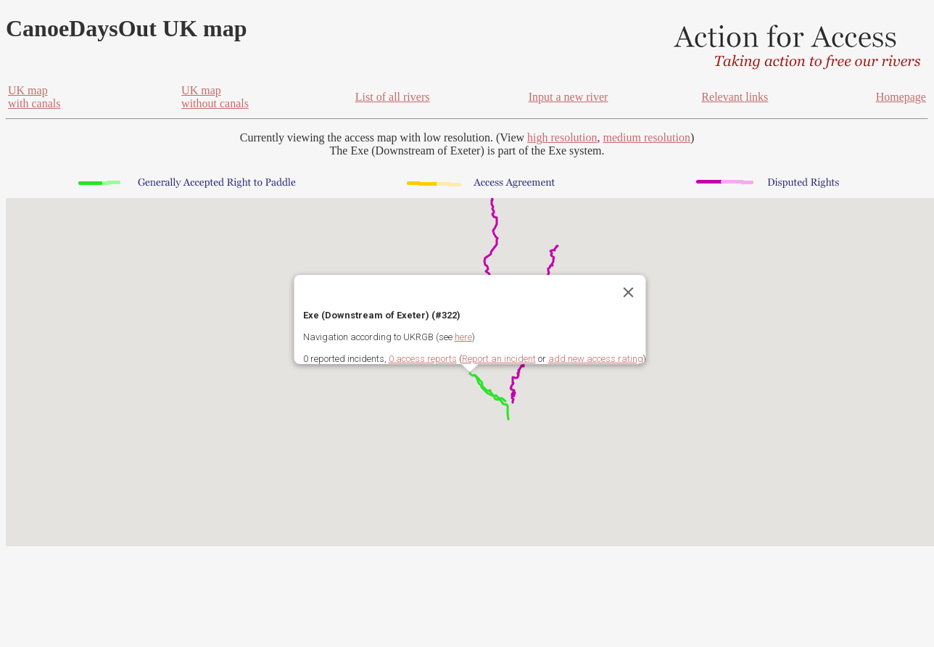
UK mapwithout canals (215, 97)
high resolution (562, 137)
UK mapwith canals (34, 97)
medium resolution (646, 137)
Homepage (901, 97)
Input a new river (568, 97)
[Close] (628, 292)
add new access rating (595, 358)
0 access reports (423, 358)
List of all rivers (392, 97)
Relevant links (734, 97)
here (463, 336)
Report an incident (499, 358)
